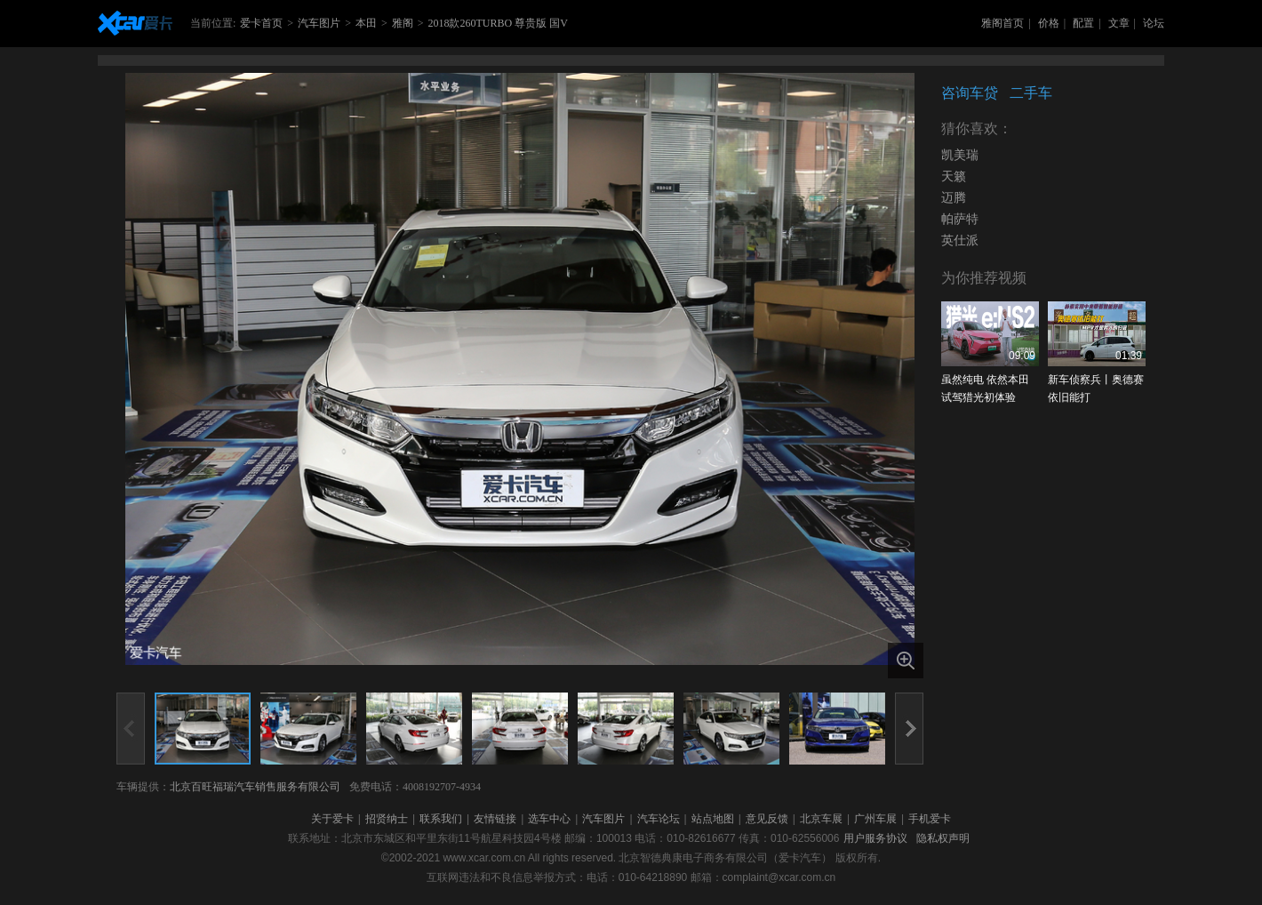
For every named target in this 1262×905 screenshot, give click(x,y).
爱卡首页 (261, 23)
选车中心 (549, 819)
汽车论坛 (658, 819)
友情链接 (495, 819)
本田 (366, 23)
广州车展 (875, 819)
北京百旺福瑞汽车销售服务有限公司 (255, 787)
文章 (1119, 23)
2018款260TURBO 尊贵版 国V (497, 23)
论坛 (1153, 23)
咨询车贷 (969, 92)
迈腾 (953, 197)
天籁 (953, 176)
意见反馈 (767, 819)
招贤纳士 (386, 819)
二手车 (1031, 92)
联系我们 (440, 819)
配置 (1083, 23)
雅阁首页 (1002, 23)
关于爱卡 (332, 819)
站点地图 (712, 819)
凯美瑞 (959, 155)
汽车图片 (319, 23)
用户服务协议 (875, 838)
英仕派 (959, 240)
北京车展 (821, 819)
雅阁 (402, 23)
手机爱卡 (929, 819)
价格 (1048, 23)
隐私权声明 (943, 838)
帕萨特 (959, 219)
